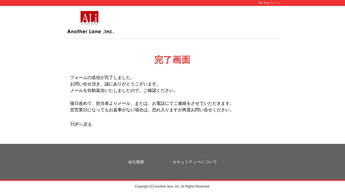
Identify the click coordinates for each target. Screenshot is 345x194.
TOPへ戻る (81, 124)
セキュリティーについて (194, 162)
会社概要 (136, 162)
